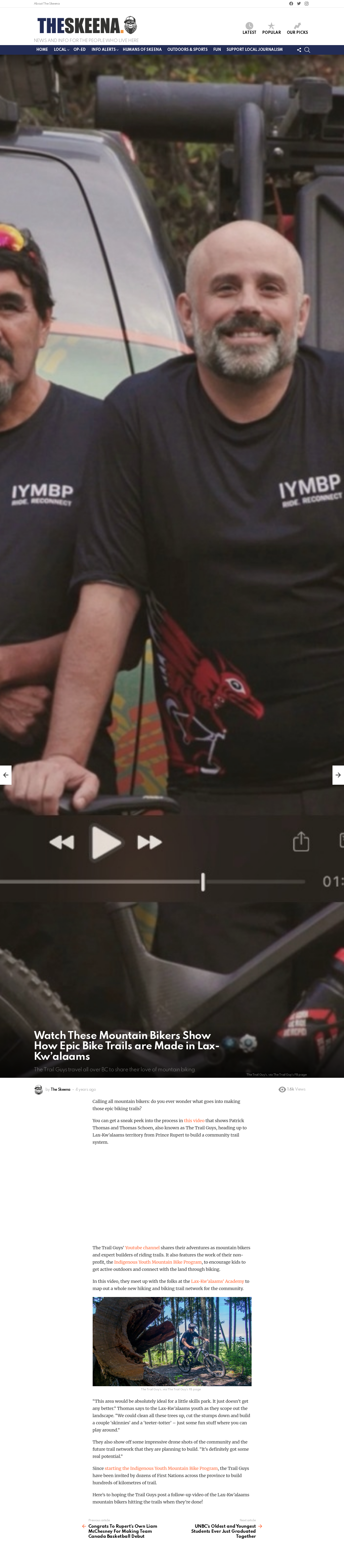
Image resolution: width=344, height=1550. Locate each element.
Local (60, 50)
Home (42, 50)
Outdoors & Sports (187, 50)
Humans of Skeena (142, 50)
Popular (271, 28)
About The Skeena (47, 3)
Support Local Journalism (255, 50)
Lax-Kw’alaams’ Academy (217, 1281)
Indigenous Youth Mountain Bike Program (158, 1262)
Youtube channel (142, 1247)
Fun (217, 50)
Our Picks (297, 28)
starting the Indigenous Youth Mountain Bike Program (161, 1468)
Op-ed (79, 50)
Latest (249, 28)
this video (194, 1120)
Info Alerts (103, 50)
